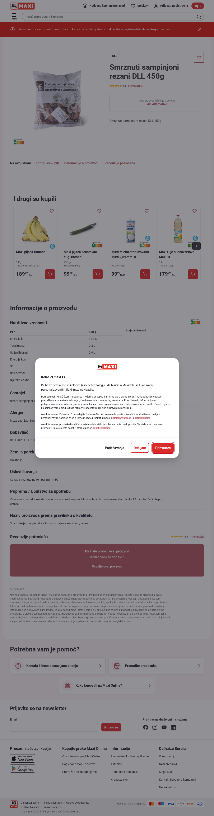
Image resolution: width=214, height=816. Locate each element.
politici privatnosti (121, 418)
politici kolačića (141, 418)
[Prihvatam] (163, 448)
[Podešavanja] (114, 448)
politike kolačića (101, 428)
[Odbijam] (140, 448)
